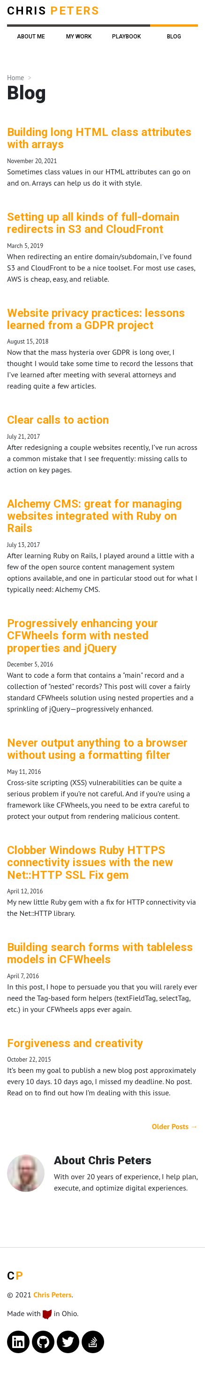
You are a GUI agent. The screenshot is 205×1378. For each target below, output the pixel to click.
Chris (53, 10)
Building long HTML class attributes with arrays (99, 138)
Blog (174, 36)
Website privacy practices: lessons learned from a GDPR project (96, 319)
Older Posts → (175, 1126)
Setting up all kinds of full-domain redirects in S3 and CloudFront (93, 223)
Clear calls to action (58, 420)
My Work (78, 36)
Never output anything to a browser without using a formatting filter (97, 749)
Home (15, 77)
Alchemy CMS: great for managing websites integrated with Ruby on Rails (94, 516)
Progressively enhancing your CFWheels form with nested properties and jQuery (82, 636)
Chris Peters (52, 1294)
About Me (31, 36)
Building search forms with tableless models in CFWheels (100, 953)
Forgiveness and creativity (75, 1043)
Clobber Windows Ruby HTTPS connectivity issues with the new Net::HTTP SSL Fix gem (90, 863)
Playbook (126, 36)
